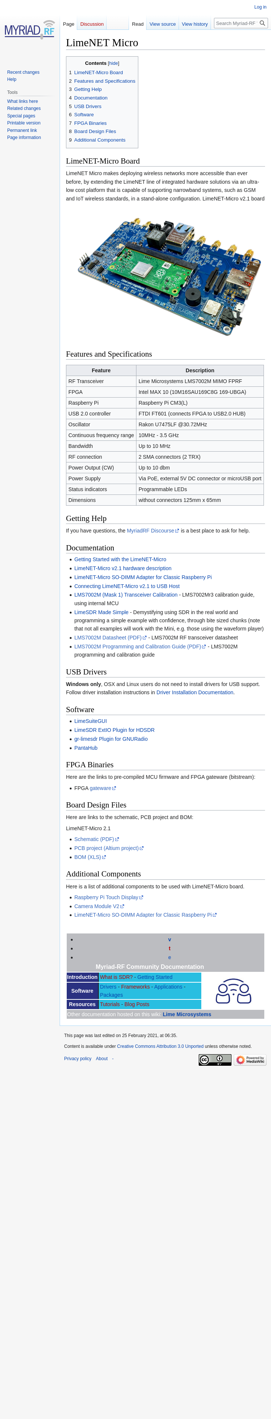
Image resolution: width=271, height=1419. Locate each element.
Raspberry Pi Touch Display (106, 897)
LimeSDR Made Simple (101, 612)
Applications (168, 987)
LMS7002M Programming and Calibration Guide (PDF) (137, 647)
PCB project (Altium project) (106, 848)
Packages (111, 995)
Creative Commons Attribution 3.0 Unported (160, 1046)
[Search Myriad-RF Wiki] (241, 23)
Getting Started (155, 977)
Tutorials (110, 1004)
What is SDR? (116, 977)
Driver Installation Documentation (195, 692)
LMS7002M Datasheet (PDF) (108, 638)
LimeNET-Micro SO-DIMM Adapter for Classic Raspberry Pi (143, 577)
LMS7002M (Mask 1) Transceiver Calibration (125, 595)
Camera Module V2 (96, 906)
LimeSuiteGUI (90, 721)
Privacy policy (77, 1058)
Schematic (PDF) (94, 839)
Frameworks (135, 987)
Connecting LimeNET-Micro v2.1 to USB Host (126, 586)
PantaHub (85, 748)
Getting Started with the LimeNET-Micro (120, 559)
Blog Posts (137, 1004)
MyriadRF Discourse (150, 531)
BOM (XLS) (87, 857)
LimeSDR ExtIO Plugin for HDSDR (114, 730)
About (101, 1058)
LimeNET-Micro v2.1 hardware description (122, 568)
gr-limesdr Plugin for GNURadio (111, 739)
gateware (100, 788)
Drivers (108, 987)
